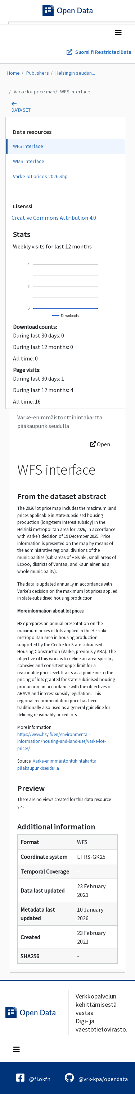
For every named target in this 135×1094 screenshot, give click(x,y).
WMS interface (28, 161)
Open (100, 444)
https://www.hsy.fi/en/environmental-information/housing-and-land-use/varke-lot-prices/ (61, 741)
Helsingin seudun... (75, 73)
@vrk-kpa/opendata (96, 1078)
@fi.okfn (33, 1078)
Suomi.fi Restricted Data (103, 52)
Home (13, 73)
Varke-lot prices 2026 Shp (40, 176)
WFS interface (75, 91)
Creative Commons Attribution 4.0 (54, 217)
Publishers (37, 73)
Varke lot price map (34, 91)
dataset (21, 110)
